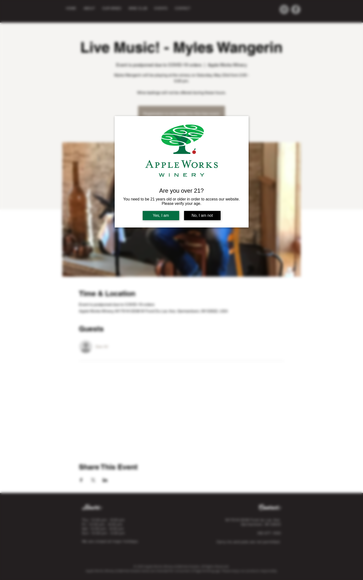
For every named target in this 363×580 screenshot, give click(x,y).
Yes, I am (161, 215)
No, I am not (202, 215)
